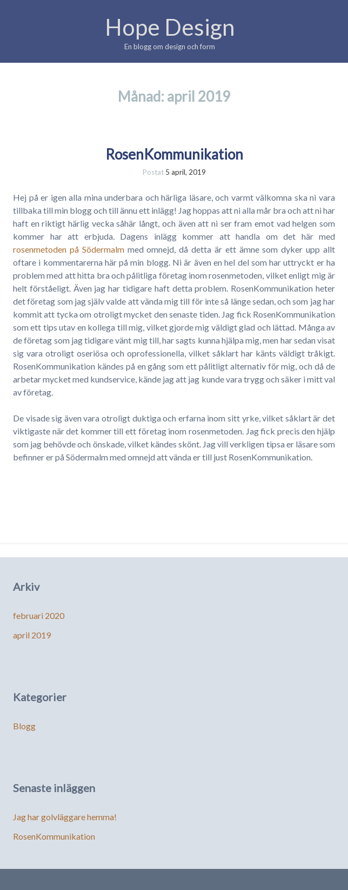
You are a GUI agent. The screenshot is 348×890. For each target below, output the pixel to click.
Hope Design (170, 27)
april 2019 (32, 635)
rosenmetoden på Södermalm (70, 249)
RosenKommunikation (174, 154)
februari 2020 (38, 615)
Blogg (24, 726)
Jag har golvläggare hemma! (65, 817)
